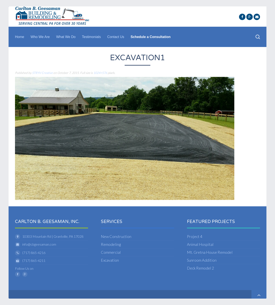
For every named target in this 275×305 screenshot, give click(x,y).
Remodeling (111, 244)
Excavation (110, 260)
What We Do (65, 37)
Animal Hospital (200, 244)
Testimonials (91, 37)
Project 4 (194, 236)
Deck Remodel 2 (200, 268)
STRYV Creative (42, 73)
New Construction (116, 236)
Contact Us (115, 37)
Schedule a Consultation (151, 37)
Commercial (111, 252)
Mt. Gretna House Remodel (210, 252)
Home (19, 37)
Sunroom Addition (202, 260)
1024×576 (100, 73)
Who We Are (40, 37)
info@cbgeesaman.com (39, 244)
